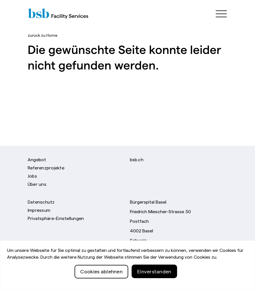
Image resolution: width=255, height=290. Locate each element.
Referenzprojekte (46, 167)
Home (42, 35)
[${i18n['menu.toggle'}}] (218, 13)
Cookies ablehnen (101, 281)
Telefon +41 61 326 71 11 (154, 249)
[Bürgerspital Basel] (64, 13)
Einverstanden (154, 281)
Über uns (37, 184)
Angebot (37, 159)
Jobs (32, 175)
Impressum (39, 210)
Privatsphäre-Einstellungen (56, 218)
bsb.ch (136, 159)
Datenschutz (41, 201)
